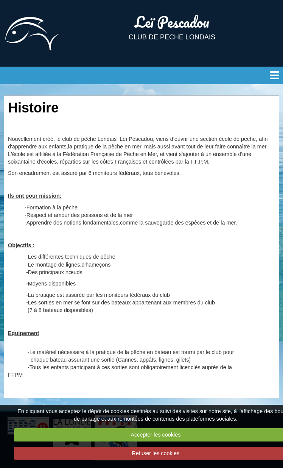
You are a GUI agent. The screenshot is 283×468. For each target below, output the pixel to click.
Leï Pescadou (172, 22)
